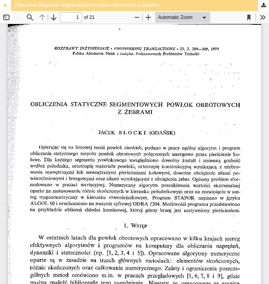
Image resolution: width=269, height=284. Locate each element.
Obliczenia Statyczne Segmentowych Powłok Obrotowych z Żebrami (87, 5)
